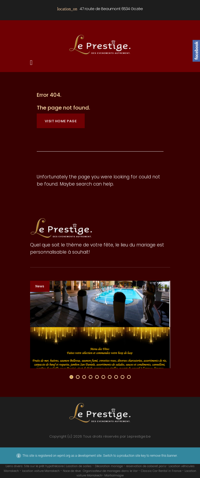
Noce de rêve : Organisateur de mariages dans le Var (100, 471)
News (39, 286)
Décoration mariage (109, 466)
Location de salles (79, 466)
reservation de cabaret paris (146, 466)
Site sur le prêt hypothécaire (44, 466)
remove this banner (163, 456)
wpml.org (63, 456)
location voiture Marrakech (41, 471)
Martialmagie (114, 475)
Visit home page (61, 121)
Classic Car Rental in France (161, 471)
